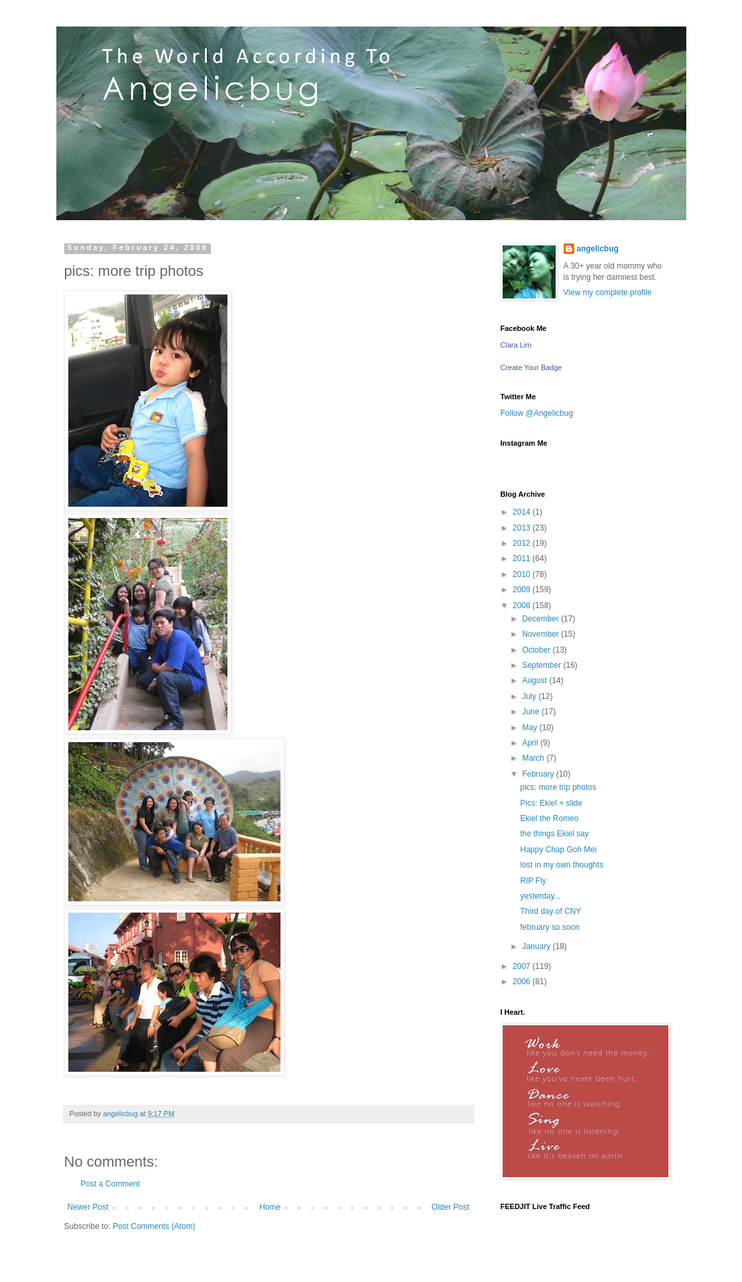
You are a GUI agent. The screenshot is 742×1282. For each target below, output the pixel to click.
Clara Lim (516, 345)
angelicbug (598, 248)
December (541, 618)
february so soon (549, 927)
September (542, 665)
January (537, 946)
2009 (522, 589)
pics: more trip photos (558, 787)
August (535, 680)
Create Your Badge (531, 367)
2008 (522, 605)
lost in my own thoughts (561, 864)
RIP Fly (533, 880)
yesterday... (540, 896)
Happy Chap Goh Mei (558, 849)
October (537, 650)
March (534, 758)
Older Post (450, 1207)
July (530, 696)
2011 (522, 558)
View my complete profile (608, 292)
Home (269, 1207)
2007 (522, 966)
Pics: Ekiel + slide (551, 803)
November (541, 634)
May (530, 727)
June (531, 711)
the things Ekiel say (554, 833)
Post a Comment (110, 1183)
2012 (522, 543)
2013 (522, 528)
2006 (522, 981)
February (539, 774)
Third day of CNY (550, 911)
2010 (522, 574)
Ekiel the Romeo (549, 818)
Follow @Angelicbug (537, 413)
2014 (522, 512)
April (531, 742)
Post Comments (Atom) (154, 1226)
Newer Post (88, 1207)
